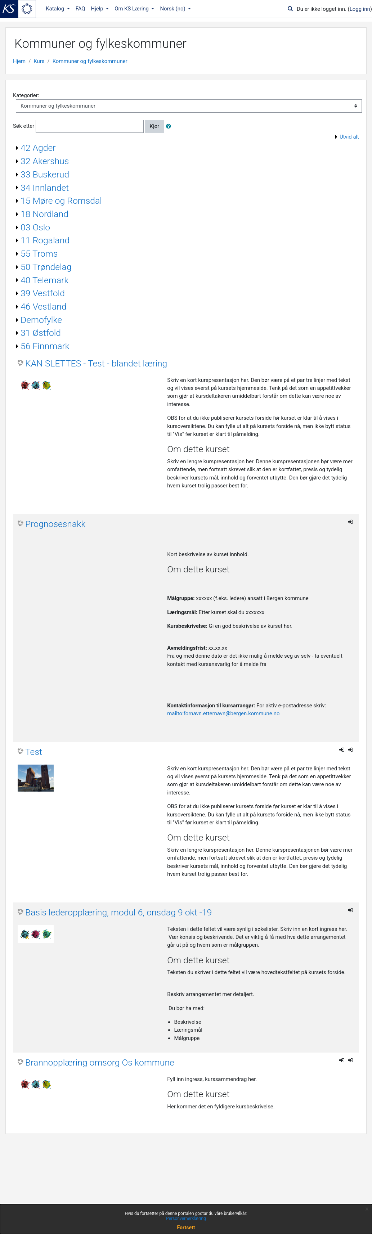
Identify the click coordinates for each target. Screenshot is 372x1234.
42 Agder (38, 148)
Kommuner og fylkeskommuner (90, 61)
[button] (170, 126)
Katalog (56, 8)
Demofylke (41, 320)
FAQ (80, 8)
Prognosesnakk (55, 524)
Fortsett (186, 1227)
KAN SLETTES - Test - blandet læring (96, 363)
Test (33, 752)
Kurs (38, 61)
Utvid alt (349, 137)
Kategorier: (26, 95)
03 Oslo (35, 227)
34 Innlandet (45, 188)
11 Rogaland (45, 240)
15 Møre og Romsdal (61, 200)
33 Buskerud (45, 174)
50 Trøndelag (46, 267)
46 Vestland (44, 306)
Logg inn (360, 9)
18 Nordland (44, 214)
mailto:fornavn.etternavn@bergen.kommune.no (223, 713)
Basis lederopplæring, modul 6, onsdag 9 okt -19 (118, 912)
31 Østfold (41, 333)
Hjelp (98, 8)
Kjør (154, 126)
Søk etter (23, 126)
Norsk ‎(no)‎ (173, 8)
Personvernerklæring (186, 1218)
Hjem (19, 61)
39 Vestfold (43, 293)
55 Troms (39, 253)
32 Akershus (45, 161)
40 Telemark (44, 280)
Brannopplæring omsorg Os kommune (99, 1062)
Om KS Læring (132, 8)
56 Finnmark (45, 346)
